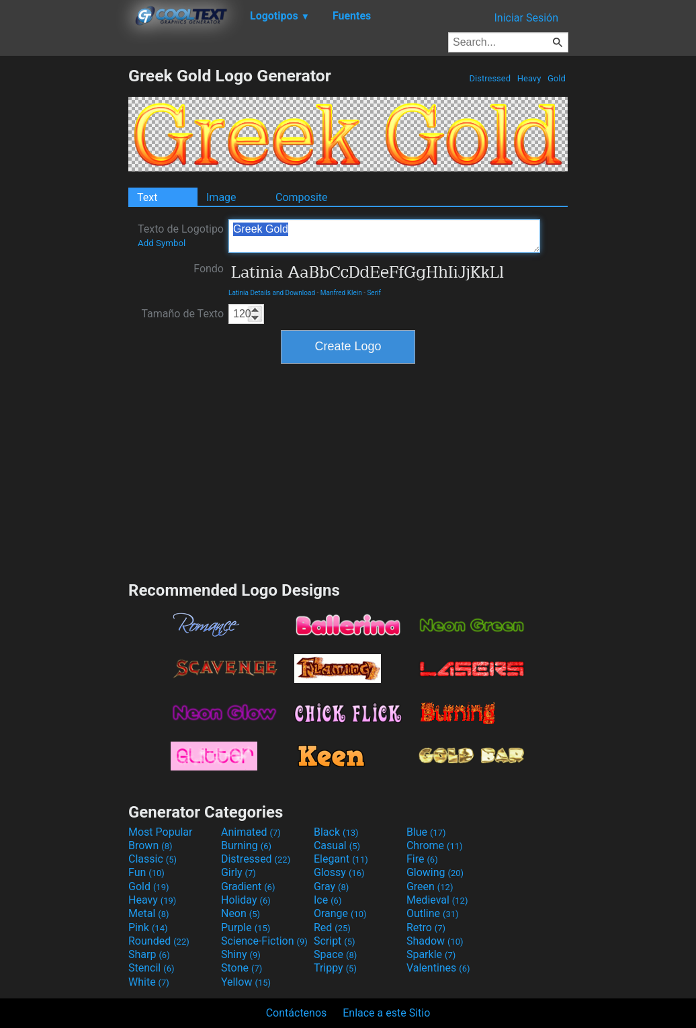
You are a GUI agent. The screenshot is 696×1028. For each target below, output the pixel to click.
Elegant (341, 859)
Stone (241, 967)
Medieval (437, 900)
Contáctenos (296, 1012)
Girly (238, 872)
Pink (148, 927)
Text (147, 197)
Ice (327, 900)
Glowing (435, 872)
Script (334, 941)
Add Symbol (161, 243)
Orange (340, 913)
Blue (426, 832)
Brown (150, 845)
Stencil (151, 967)
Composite (301, 197)
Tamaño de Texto (182, 313)
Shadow (435, 941)
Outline (432, 913)
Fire (422, 859)
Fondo (208, 268)
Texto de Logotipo (181, 235)
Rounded (158, 941)
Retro (425, 927)
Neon (240, 913)
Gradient (248, 886)
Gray (331, 886)
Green (429, 886)
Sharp (149, 954)
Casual (337, 845)
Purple (245, 927)
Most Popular (160, 832)
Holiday (246, 900)
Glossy (339, 872)
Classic (152, 859)
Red (332, 927)
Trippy (335, 967)
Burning (246, 845)
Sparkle (430, 954)
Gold (557, 78)
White (148, 982)
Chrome (434, 845)
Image (221, 197)
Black (336, 832)
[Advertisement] (64, 267)
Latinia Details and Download (271, 292)
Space (335, 954)
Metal (148, 913)
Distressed (490, 78)
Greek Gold (384, 236)
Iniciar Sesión (526, 17)
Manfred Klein (341, 292)
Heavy (529, 78)
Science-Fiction (264, 941)
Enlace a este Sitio (386, 1012)
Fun (146, 872)
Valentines (438, 967)
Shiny (241, 954)
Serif (374, 292)
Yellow (246, 982)
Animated (251, 832)
